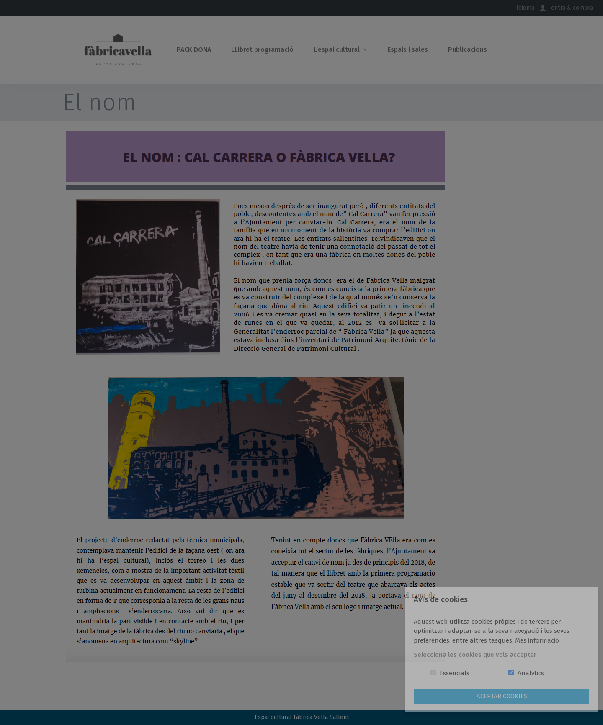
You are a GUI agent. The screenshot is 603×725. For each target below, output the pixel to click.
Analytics (531, 673)
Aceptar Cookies (502, 696)
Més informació (537, 640)
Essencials (454, 673)
